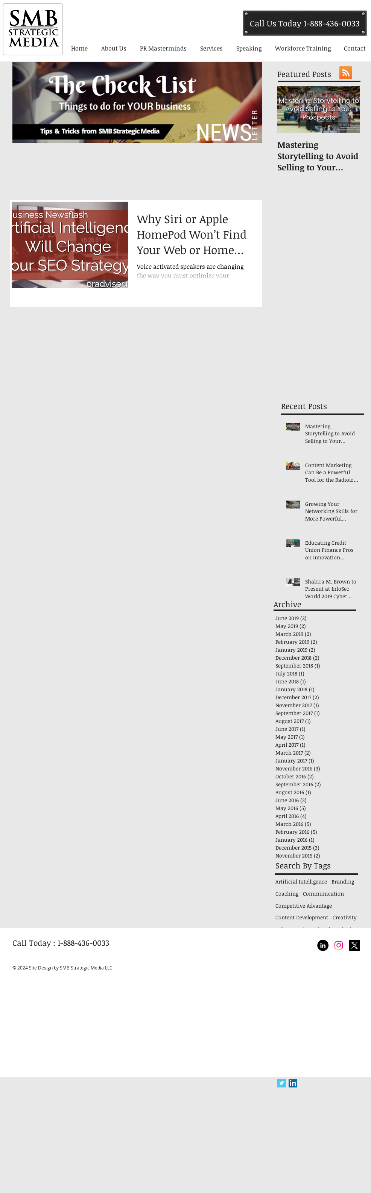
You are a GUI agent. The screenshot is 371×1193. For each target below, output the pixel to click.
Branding (342, 881)
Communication (323, 893)
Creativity (345, 917)
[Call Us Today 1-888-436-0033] (305, 23)
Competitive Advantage (303, 905)
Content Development (301, 917)
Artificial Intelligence (301, 881)
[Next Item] (348, 110)
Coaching (286, 893)
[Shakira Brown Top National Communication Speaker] (338, 945)
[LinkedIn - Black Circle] (322, 945)
